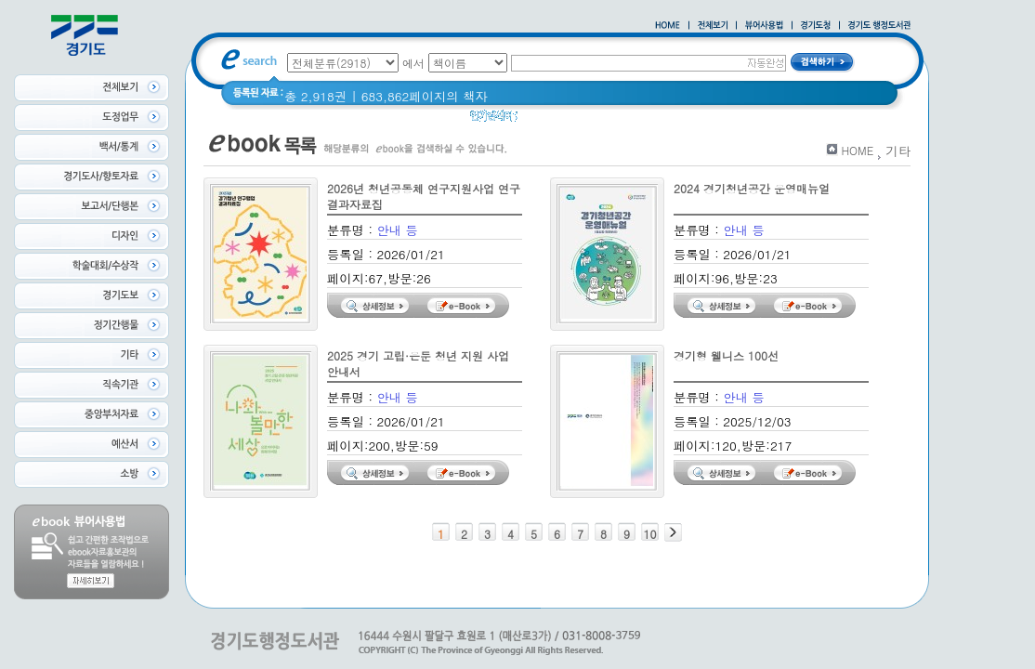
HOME (857, 150)
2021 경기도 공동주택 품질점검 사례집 (639, 120)
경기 (775, 120)
